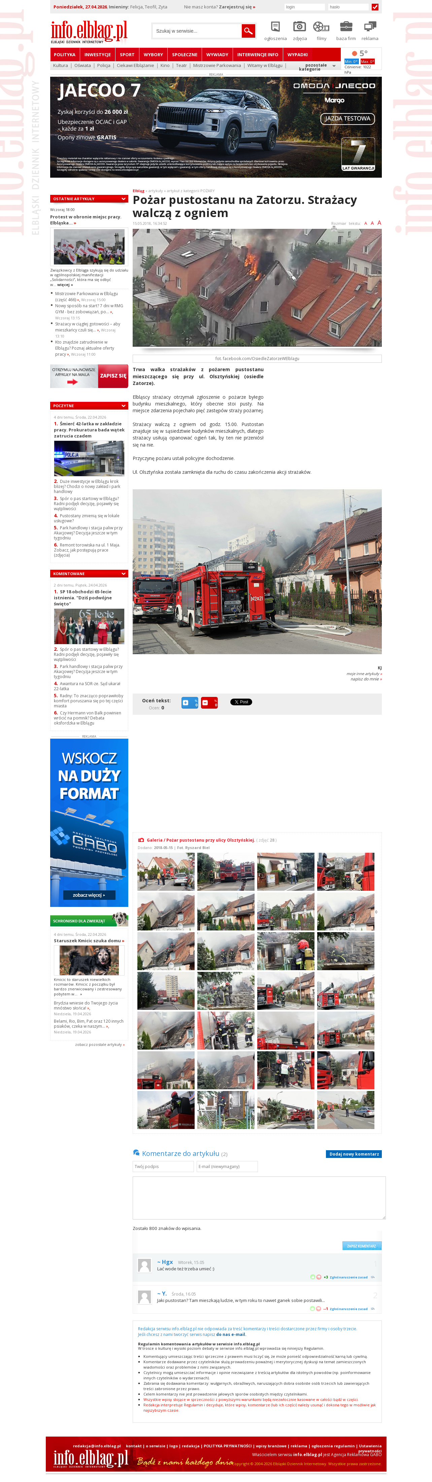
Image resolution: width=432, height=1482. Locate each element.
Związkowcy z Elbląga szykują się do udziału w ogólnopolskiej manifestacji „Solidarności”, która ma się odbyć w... (89, 277)
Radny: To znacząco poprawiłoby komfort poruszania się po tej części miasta (88, 701)
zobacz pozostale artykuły (98, 1044)
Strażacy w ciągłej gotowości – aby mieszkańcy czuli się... (87, 327)
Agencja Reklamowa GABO (356, 1454)
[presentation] (288, 1238)
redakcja (191, 1445)
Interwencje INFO (257, 54)
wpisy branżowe (271, 1445)
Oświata (82, 65)
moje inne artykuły (364, 673)
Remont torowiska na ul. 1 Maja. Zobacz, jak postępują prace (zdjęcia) (87, 550)
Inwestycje (98, 54)
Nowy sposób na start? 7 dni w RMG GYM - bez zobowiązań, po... (89, 309)
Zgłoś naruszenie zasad (349, 1277)
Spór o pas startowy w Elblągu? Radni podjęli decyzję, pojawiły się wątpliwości (86, 503)
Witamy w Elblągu (265, 65)
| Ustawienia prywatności (369, 1448)
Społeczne (184, 54)
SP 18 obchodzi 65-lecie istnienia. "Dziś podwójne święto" (83, 597)
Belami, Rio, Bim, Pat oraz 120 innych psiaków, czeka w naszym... (89, 1023)
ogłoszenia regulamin (333, 1445)
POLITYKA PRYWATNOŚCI (228, 1445)
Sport (127, 54)
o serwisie (155, 1445)
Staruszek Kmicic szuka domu (89, 941)
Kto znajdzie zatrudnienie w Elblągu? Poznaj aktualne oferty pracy (84, 348)
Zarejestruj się (237, 7)
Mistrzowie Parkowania (217, 65)
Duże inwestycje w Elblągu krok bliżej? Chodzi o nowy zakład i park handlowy (87, 486)
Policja (103, 65)
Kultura (60, 65)
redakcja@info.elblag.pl (97, 1445)
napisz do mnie (366, 679)
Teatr (181, 65)
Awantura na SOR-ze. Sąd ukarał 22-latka (87, 686)
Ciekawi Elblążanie (135, 65)
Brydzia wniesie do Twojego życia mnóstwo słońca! (86, 1005)
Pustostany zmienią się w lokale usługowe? (87, 518)
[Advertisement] (325, 413)
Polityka (64, 54)
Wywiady (217, 54)
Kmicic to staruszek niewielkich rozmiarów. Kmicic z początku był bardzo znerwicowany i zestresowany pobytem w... (88, 986)
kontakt (134, 1445)
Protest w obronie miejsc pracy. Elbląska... (86, 220)
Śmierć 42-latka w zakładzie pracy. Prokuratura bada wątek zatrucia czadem (89, 429)
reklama (299, 1445)
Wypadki (298, 54)
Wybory (153, 54)
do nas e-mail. (231, 1334)
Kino (165, 65)
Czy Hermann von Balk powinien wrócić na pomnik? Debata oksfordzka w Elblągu (87, 718)
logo (173, 1445)
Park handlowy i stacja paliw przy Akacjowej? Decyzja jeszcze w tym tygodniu (88, 533)
